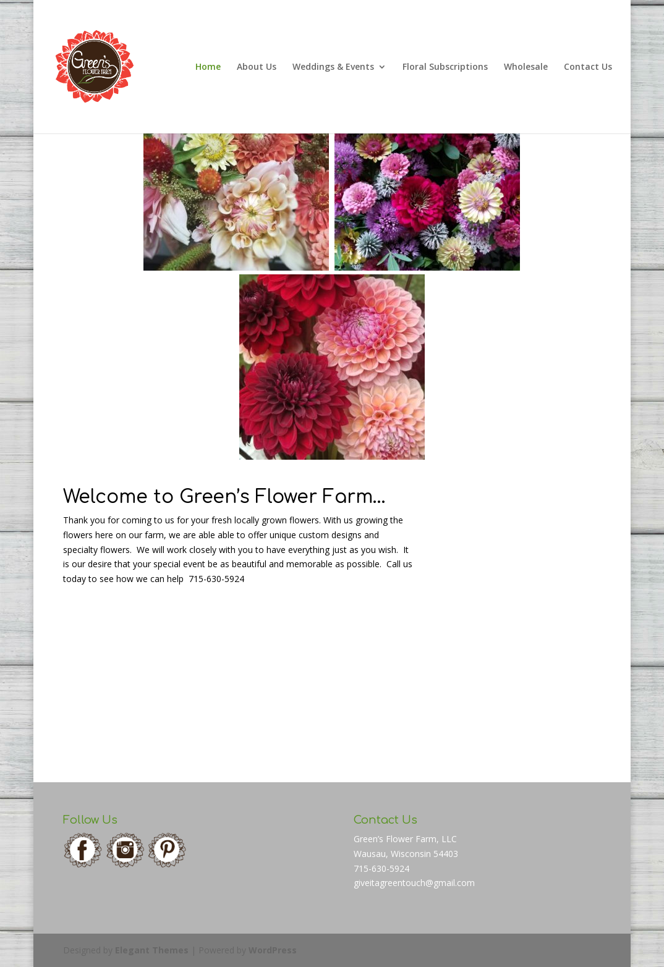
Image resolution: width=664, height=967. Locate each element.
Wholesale (526, 67)
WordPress (273, 950)
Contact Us (588, 67)
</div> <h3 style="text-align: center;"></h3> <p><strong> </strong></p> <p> (507, 621)
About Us (256, 67)
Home (208, 67)
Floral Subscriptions (445, 67)
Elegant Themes (152, 950)
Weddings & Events (333, 67)
